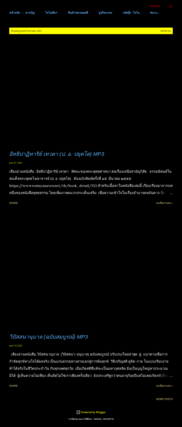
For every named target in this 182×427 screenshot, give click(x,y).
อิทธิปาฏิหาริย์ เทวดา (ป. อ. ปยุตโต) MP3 (56, 154)
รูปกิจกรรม (105, 13)
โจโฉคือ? (51, 13)
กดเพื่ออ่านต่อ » (164, 202)
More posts (164, 399)
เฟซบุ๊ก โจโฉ (131, 13)
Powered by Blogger (91, 412)
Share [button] (13, 202)
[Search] (155, 6)
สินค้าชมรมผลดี (78, 13)
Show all (165, 30)
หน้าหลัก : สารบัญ (22, 13)
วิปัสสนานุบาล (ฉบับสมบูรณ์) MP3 (48, 337)
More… (154, 13)
